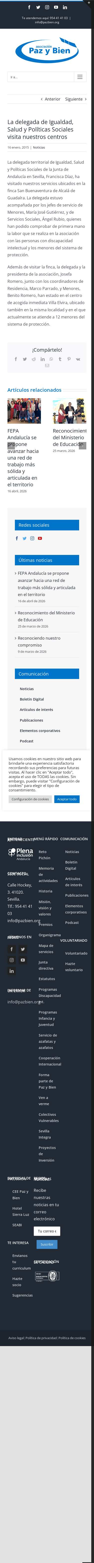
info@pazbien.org (47, 22)
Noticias (39, 147)
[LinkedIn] (11, 971)
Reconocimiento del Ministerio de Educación (71, 437)
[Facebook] (17, 538)
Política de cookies (72, 1338)
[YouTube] (40, 538)
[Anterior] (11, 445)
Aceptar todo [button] (67, 799)
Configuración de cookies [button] (30, 799)
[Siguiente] (82, 445)
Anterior (53, 99)
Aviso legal (16, 1338)
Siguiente (74, 99)
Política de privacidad (41, 1338)
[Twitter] (25, 538)
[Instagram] (32, 538)
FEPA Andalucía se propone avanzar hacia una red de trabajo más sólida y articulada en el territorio (23, 457)
